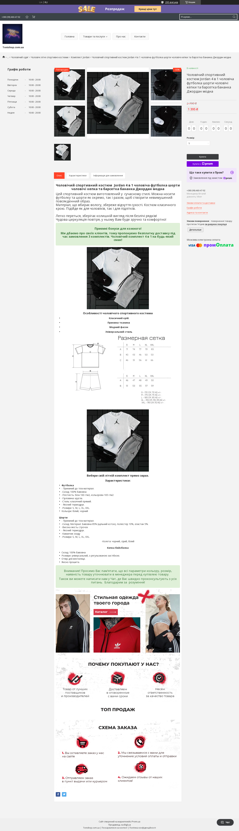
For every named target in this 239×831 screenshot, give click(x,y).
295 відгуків (171, 2)
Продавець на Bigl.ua (119, 824)
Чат (225, 822)
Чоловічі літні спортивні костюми (49, 57)
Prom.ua (136, 821)
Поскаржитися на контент (114, 827)
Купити (202, 157)
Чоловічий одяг (20, 57)
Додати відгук (27, 17)
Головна (69, 36)
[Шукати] (234, 16)
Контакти (139, 36)
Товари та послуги (94, 36)
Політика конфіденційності (142, 827)
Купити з (203, 163)
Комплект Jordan (80, 57)
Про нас (121, 36)
